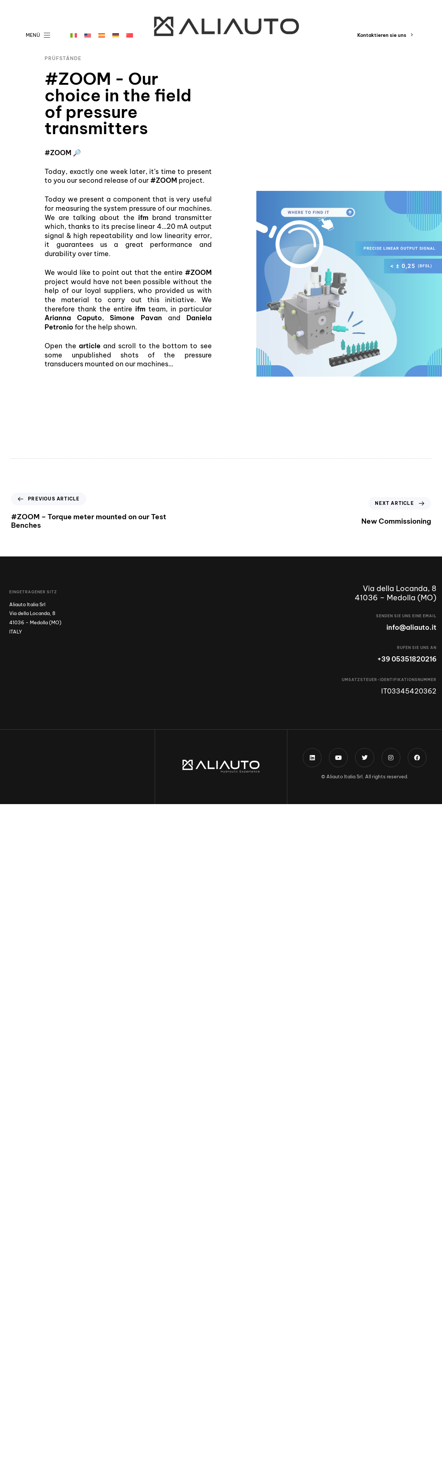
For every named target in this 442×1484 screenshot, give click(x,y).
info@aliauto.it (411, 627)
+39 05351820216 (406, 659)
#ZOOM (58, 153)
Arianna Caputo (73, 318)
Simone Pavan (136, 318)
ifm (143, 217)
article (88, 346)
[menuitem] (74, 35)
